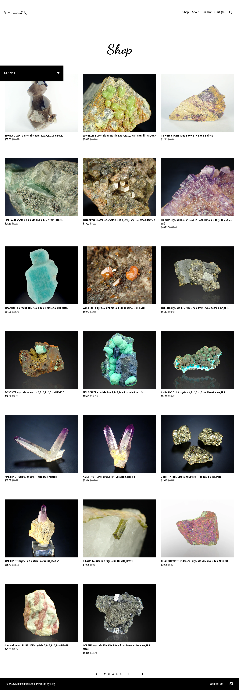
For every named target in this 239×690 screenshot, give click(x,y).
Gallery (206, 12)
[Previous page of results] (97, 674)
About (195, 12)
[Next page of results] (143, 674)
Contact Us (216, 684)
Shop (185, 12)
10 (137, 674)
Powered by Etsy (45, 684)
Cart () (219, 12)
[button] (31, 73)
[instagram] (231, 684)
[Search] (230, 13)
